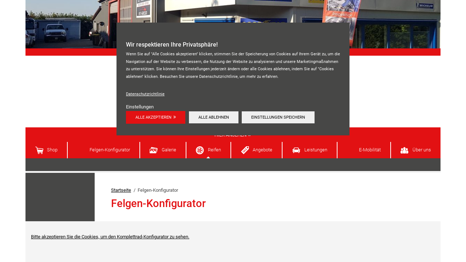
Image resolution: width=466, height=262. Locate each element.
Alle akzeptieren (153, 117)
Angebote (262, 149)
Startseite (121, 190)
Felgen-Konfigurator (110, 149)
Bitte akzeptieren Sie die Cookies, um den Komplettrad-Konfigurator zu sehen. (110, 236)
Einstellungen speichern (278, 117)
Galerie (169, 149)
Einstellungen (140, 107)
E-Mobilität (370, 149)
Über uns (421, 149)
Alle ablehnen (213, 117)
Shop (52, 149)
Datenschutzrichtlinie (145, 93)
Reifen (214, 149)
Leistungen (315, 149)
